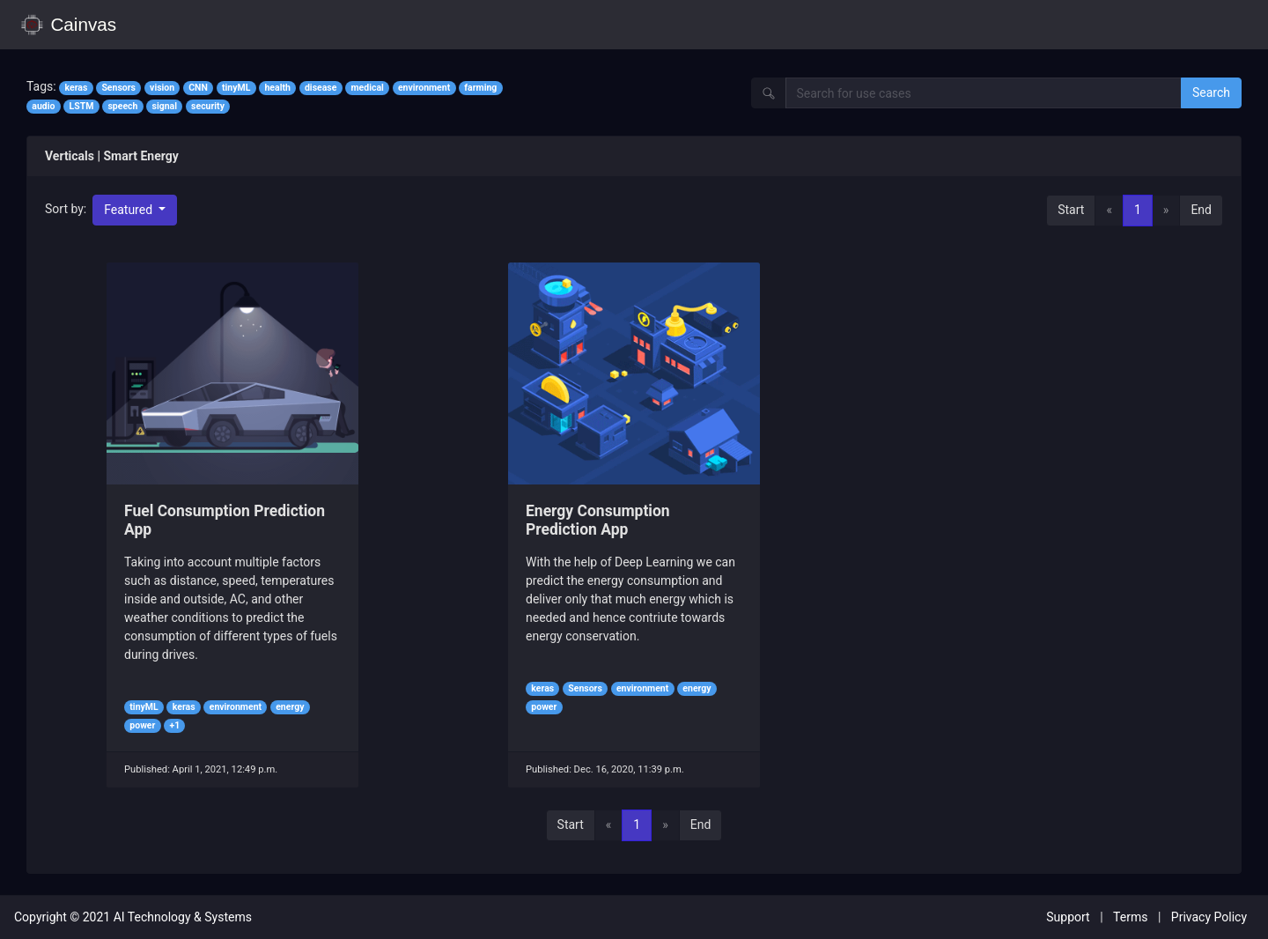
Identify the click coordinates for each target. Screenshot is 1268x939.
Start (1071, 210)
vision (162, 87)
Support (1067, 917)
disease (320, 87)
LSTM (82, 106)
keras (75, 87)
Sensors (118, 87)
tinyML (236, 87)
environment (424, 87)
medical (366, 87)
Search (1211, 92)
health (277, 87)
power (142, 725)
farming (480, 87)
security (208, 106)
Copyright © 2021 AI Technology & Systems (133, 917)
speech (122, 106)
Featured (129, 210)
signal (164, 106)
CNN (198, 87)
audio (43, 106)
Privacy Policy (1209, 917)
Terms (1130, 917)
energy (290, 707)
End (1201, 210)
